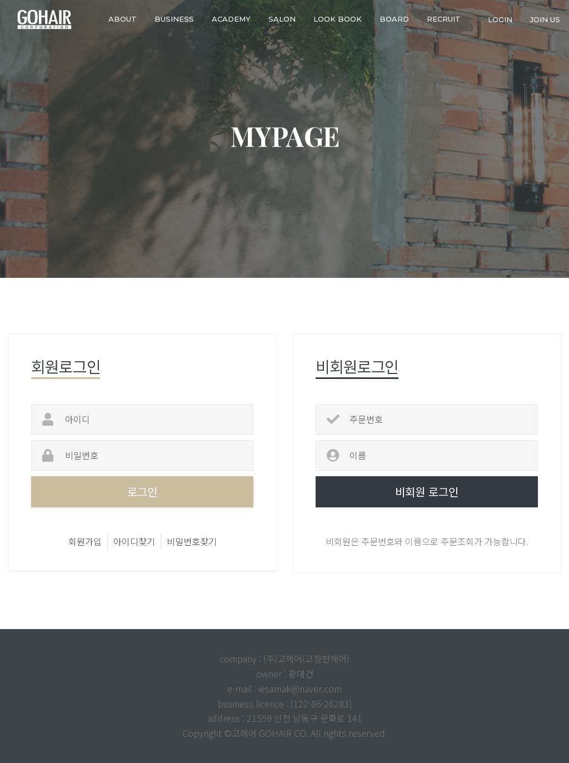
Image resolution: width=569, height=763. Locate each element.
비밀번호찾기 (192, 541)
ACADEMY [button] (231, 18)
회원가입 (85, 541)
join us (545, 18)
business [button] (174, 18)
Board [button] (394, 18)
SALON (282, 18)
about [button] (122, 18)
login (500, 18)
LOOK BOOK (337, 18)
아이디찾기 (134, 541)
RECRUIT (444, 18)
